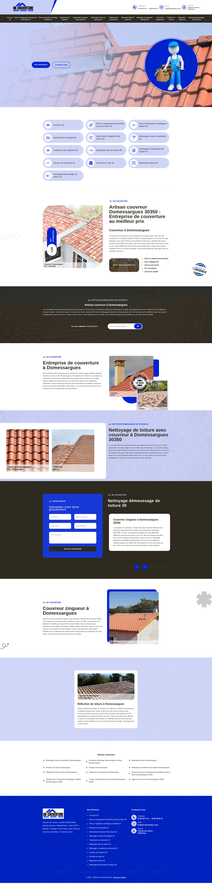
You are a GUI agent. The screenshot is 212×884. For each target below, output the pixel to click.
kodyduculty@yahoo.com (173, 8)
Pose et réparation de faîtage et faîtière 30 (105, 824)
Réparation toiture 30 (97, 861)
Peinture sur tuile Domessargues (58, 767)
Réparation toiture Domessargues (144, 760)
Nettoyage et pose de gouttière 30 (102, 836)
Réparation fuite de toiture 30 (100, 844)
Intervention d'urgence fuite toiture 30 (103, 832)
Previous (137, 566)
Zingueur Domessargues (98, 767)
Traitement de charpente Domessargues (104, 772)
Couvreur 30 (93, 815)
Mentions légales (119, 877)
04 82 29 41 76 (142, 8)
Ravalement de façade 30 (98, 828)
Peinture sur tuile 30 (96, 856)
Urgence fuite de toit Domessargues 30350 (148, 779)
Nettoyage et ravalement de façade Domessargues (151, 767)
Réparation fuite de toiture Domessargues (61, 772)
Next (145, 566)
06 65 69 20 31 (153, 8)
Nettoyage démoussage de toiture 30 (103, 865)
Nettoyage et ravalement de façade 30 (103, 848)
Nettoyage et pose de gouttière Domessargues (63, 760)
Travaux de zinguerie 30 (98, 852)
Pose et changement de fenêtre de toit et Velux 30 (108, 819)
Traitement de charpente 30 (99, 840)
